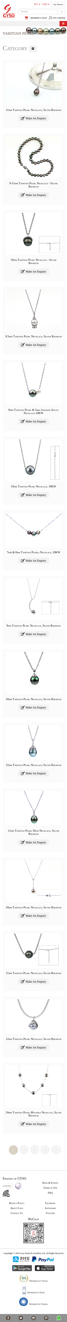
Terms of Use (50, 1188)
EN (37, 4)
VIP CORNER (57, 18)
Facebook (50, 1203)
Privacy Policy (16, 1203)
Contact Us (17, 1213)
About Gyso (16, 1208)
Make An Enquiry (33, 118)
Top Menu (58, 4)
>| (56, 1149)
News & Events (50, 1183)
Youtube (50, 1213)
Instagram (50, 1208)
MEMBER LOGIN (38, 18)
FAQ (50, 1193)
